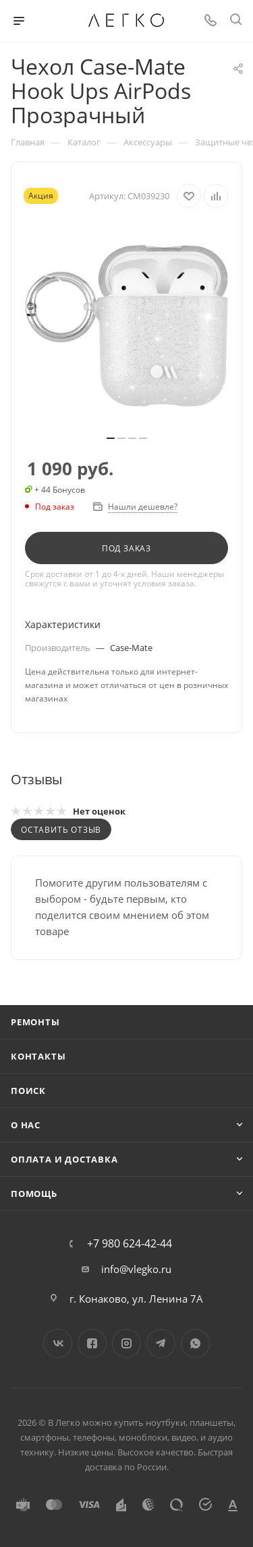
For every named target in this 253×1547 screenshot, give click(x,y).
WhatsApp (195, 1343)
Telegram (160, 1343)
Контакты (38, 1056)
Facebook (92, 1343)
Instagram (126, 1343)
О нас (25, 1125)
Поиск (28, 1091)
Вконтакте (57, 1343)
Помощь (34, 1194)
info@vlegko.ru (136, 1269)
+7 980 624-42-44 (129, 1243)
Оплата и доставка (64, 1159)
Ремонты (35, 1022)
